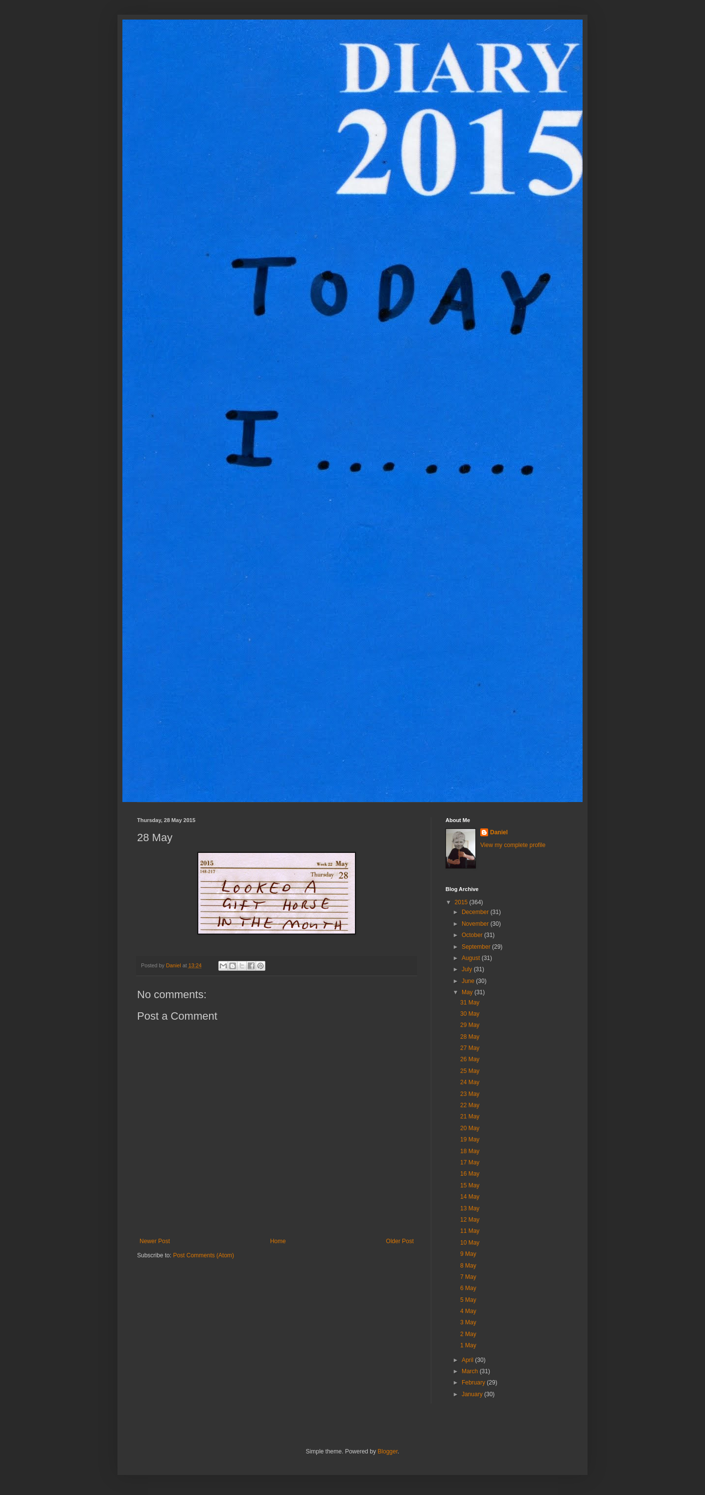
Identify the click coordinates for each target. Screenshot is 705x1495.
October (473, 935)
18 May (469, 1151)
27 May (469, 1048)
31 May (469, 1002)
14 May (469, 1196)
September (477, 946)
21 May (469, 1116)
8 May (468, 1265)
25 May (469, 1071)
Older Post (400, 1241)
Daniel (499, 832)
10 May (469, 1242)
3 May (468, 1322)
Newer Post (155, 1241)
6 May (468, 1288)
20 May (469, 1128)
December (476, 912)
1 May (468, 1345)
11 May (469, 1230)
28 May (469, 1036)
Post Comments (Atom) (203, 1255)
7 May (468, 1276)
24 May (469, 1082)
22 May (469, 1105)
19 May (469, 1139)
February (474, 1382)
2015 (462, 902)
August (472, 958)
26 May (469, 1059)
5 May (468, 1299)
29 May (469, 1025)
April (468, 1360)
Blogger (387, 1451)
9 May (468, 1253)
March (471, 1371)
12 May (469, 1219)
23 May (469, 1094)
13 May (469, 1208)
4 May (468, 1311)
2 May (468, 1334)
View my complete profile (512, 845)
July (468, 969)
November (476, 923)
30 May (469, 1013)
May (468, 992)
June (469, 981)
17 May (469, 1162)
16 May (469, 1173)
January (473, 1394)
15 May (469, 1185)
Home (278, 1241)
